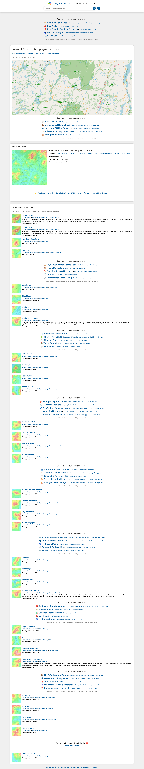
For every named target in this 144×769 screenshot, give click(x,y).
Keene (24, 637)
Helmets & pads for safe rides (74, 551)
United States (26, 217)
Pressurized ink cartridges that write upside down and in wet (82, 408)
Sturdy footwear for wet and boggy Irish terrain (86, 675)
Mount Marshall (28, 422)
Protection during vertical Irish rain (87, 685)
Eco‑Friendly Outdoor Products (62, 29)
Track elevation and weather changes (83, 334)
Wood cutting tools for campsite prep (87, 271)
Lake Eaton (27, 285)
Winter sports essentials (68, 36)
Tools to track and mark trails (75, 682)
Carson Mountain (29, 501)
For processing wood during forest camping (84, 23)
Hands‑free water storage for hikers (72, 544)
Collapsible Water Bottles (56, 476)
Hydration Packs (50, 544)
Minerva (25, 706)
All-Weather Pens (51, 408)
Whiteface (26, 307)
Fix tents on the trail (71, 275)
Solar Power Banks (53, 337)
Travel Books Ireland (53, 343)
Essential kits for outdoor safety (68, 347)
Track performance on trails (83, 278)
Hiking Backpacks (51, 401)
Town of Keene (54, 217)
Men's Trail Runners (52, 411)
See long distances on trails (73, 135)
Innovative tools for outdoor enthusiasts (80, 33)
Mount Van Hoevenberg (32, 490)
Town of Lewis (53, 503)
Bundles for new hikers (71, 613)
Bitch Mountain (28, 433)
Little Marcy (27, 354)
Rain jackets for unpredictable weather (86, 128)
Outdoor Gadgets (55, 32)
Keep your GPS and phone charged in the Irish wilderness (83, 337)
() (94, 153)
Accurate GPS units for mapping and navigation (83, 415)
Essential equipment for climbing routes (73, 340)
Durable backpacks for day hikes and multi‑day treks (80, 402)
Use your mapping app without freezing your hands (87, 538)
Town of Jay (53, 287)
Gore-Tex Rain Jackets (53, 540)
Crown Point (27, 717)
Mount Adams (28, 455)
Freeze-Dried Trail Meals (55, 479)
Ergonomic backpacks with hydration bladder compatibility (87, 606)
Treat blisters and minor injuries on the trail (80, 547)
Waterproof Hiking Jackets (58, 128)
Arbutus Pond (28, 444)
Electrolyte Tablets (52, 404)
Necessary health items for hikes (82, 470)
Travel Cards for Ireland (50, 609)
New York (35, 217)
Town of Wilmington (55, 593)
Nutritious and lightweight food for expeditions (85, 479)
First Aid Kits (50, 346)
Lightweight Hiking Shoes (57, 125)
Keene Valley (27, 387)
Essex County (43, 217)
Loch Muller (27, 376)
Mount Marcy (27, 215)
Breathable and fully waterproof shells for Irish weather (85, 541)
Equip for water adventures (87, 265)
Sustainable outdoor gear (88, 29)
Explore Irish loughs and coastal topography (86, 131)
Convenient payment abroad (73, 610)
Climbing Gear (50, 340)
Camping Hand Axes (57, 22)
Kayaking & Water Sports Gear (61, 264)
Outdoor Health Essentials (56, 469)
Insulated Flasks (53, 121)
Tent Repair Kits (54, 274)
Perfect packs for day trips (68, 26)
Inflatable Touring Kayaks (57, 131)
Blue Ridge (26, 296)
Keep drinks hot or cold (70, 122)
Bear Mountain (28, 580)
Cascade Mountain (30, 648)
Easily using (73, 193)
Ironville (25, 250)
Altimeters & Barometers (56, 333)
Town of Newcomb (55, 446)
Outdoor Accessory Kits (50, 612)
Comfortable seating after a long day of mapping (84, 473)
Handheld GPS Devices (54, 414)
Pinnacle (25, 558)
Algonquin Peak (28, 626)
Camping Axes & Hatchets (60, 271)
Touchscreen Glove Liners (54, 537)
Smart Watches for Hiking (59, 277)
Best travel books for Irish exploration (78, 343)
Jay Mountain (28, 512)
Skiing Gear (52, 35)
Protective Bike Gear (52, 550)
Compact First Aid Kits (53, 547)
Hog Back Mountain (30, 239)
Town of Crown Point (55, 252)
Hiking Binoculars (53, 134)
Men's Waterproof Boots (56, 675)
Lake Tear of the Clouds (32, 659)
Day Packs (52, 26)
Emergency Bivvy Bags (55, 482)
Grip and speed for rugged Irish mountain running (80, 411)
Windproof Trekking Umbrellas (59, 685)
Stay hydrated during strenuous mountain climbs (80, 405)
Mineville (26, 695)
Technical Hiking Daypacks (52, 606)
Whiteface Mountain (30, 318)
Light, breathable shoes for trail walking (86, 125)
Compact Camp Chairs (55, 472)
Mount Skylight (28, 523)
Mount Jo (26, 365)
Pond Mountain (28, 754)
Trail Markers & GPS (53, 681)
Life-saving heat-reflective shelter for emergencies (85, 483)
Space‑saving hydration (78, 476)
